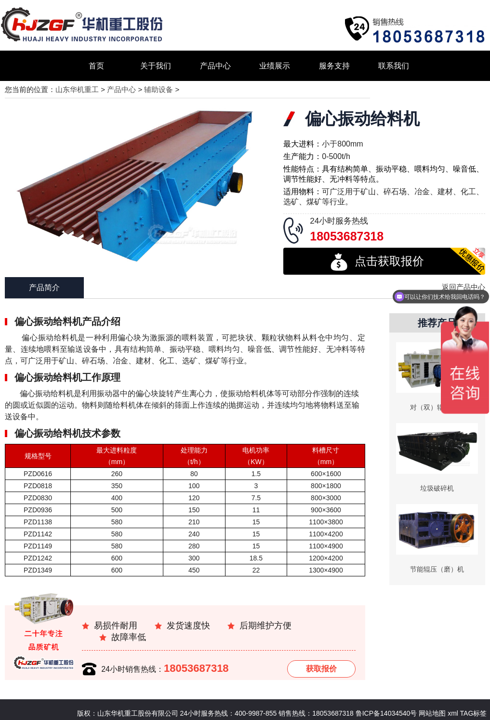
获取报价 (321, 669)
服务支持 (334, 66)
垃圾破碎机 (437, 488)
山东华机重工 (77, 89)
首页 (96, 66)
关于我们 (155, 66)
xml (453, 713)
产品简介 (44, 287)
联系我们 (393, 66)
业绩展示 (274, 66)
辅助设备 (158, 89)
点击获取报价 (377, 262)
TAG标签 (473, 713)
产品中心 (215, 66)
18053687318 (196, 668)
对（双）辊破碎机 (437, 407)
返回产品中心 (463, 287)
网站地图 (431, 713)
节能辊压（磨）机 (437, 569)
